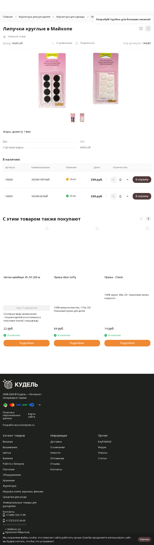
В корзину (141, 179)
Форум (102, 447)
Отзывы (55, 463)
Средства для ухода (15, 497)
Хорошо (144, 539)
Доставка (56, 441)
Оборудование (12, 474)
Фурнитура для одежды (70, 16)
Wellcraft (17, 43)
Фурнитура (9, 485)
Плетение (9, 469)
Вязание (8, 441)
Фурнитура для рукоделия (34, 16)
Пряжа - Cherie (113, 277)
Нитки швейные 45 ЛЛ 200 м (22, 277)
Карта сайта (31, 415)
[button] (141, 218)
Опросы (102, 452)
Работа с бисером (13, 463)
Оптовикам (57, 458)
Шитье (7, 452)
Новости (55, 452)
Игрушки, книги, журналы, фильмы (23, 491)
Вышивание (10, 447)
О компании (57, 447)
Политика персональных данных (11, 415)
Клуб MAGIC (105, 441)
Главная (8, 16)
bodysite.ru (28, 425)
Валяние (8, 458)
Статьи (102, 458)
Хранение (9, 480)
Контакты (56, 469)
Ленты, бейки (99, 16)
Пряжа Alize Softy (65, 277)
